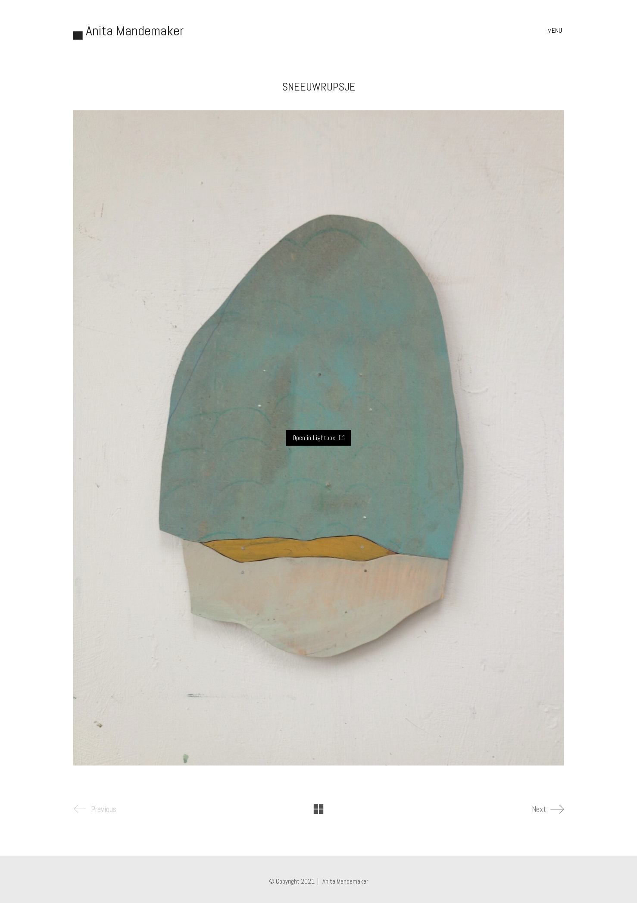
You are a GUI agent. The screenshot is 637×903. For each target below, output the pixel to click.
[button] (555, 31)
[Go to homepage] (128, 31)
